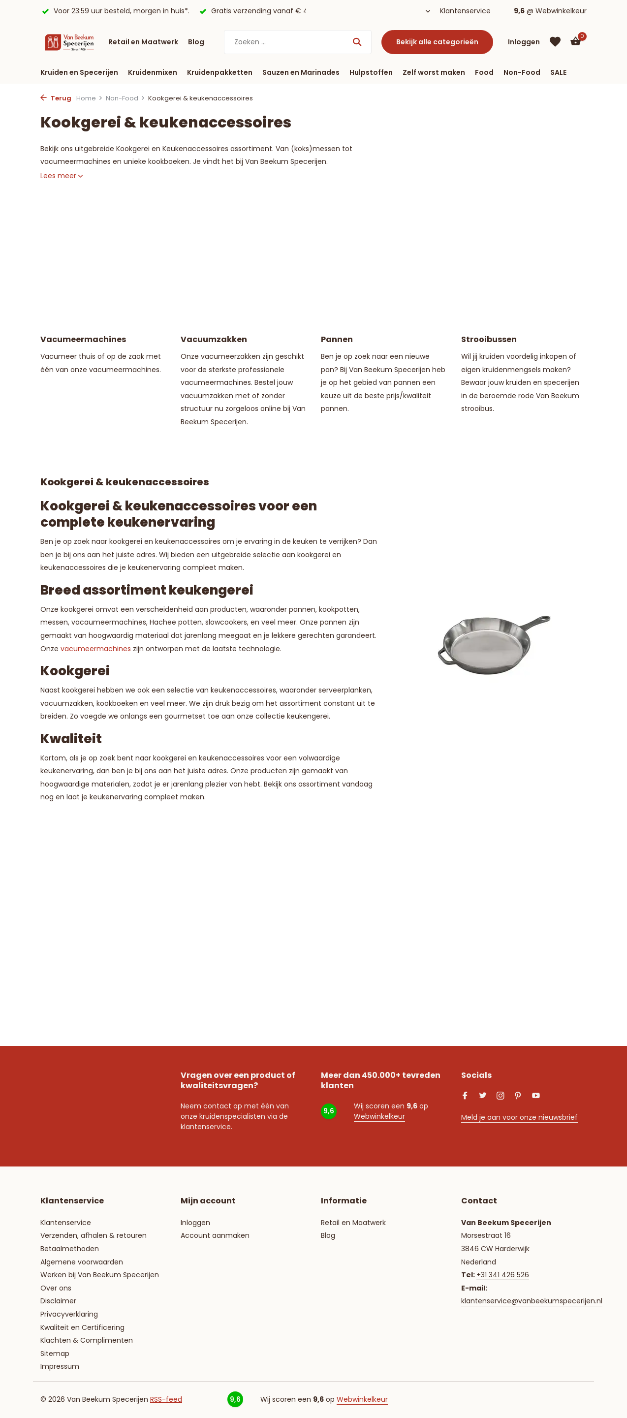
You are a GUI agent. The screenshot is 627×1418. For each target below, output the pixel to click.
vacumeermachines (96, 649)
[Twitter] (483, 1097)
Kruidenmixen (152, 72)
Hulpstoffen (371, 72)
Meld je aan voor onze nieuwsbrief (519, 1117)
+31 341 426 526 (502, 1275)
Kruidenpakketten (219, 72)
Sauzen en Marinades (301, 72)
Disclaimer (58, 1301)
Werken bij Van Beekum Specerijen (99, 1275)
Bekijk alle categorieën (437, 42)
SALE (558, 72)
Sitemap (54, 1353)
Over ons (55, 1288)
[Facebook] (465, 1097)
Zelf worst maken (434, 72)
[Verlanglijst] (555, 41)
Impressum (59, 1366)
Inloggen (195, 1223)
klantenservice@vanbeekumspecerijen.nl (531, 1301)
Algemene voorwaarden (81, 1262)
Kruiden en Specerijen (79, 72)
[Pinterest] (518, 1097)
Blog (196, 42)
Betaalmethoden (69, 1249)
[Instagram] (500, 1097)
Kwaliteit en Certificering (82, 1327)
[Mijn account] (524, 42)
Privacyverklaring (69, 1314)
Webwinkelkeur (561, 11)
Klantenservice (465, 11)
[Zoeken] (298, 42)
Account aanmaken (215, 1235)
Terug (55, 98)
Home (89, 98)
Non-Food (521, 72)
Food (484, 72)
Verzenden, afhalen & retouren (93, 1235)
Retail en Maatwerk (143, 42)
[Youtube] (536, 1097)
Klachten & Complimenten (86, 1340)
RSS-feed (166, 1399)
